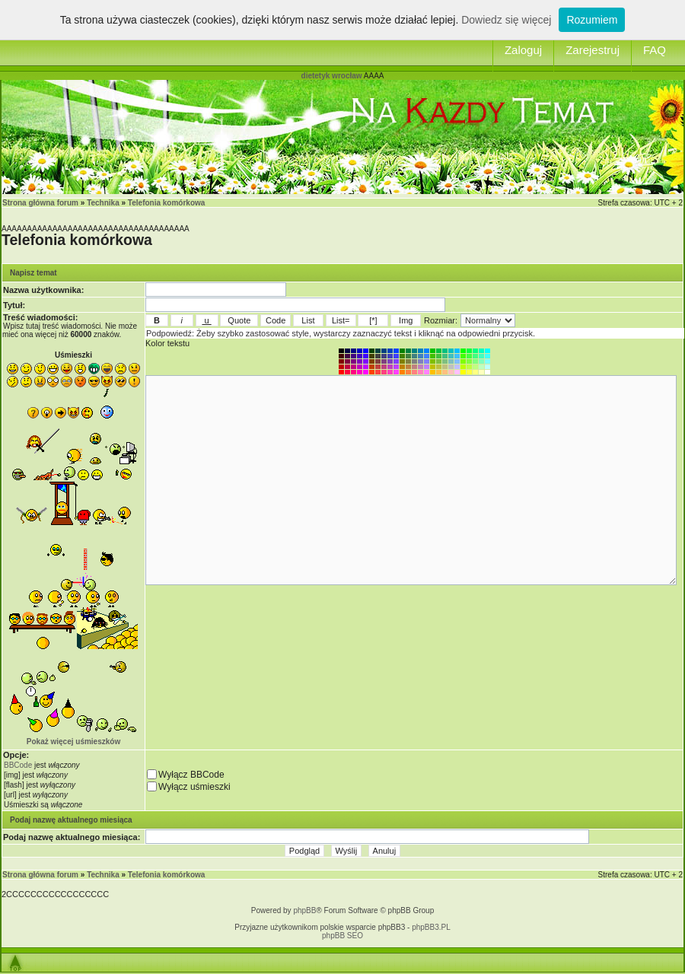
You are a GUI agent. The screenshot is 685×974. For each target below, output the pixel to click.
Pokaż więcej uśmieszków (73, 741)
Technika (103, 203)
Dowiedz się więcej (506, 20)
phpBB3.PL (431, 927)
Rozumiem (591, 20)
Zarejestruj (593, 49)
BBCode (18, 765)
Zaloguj (523, 49)
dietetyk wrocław (331, 76)
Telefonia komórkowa (167, 203)
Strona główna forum (40, 203)
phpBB (304, 910)
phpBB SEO (342, 935)
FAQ (654, 49)
